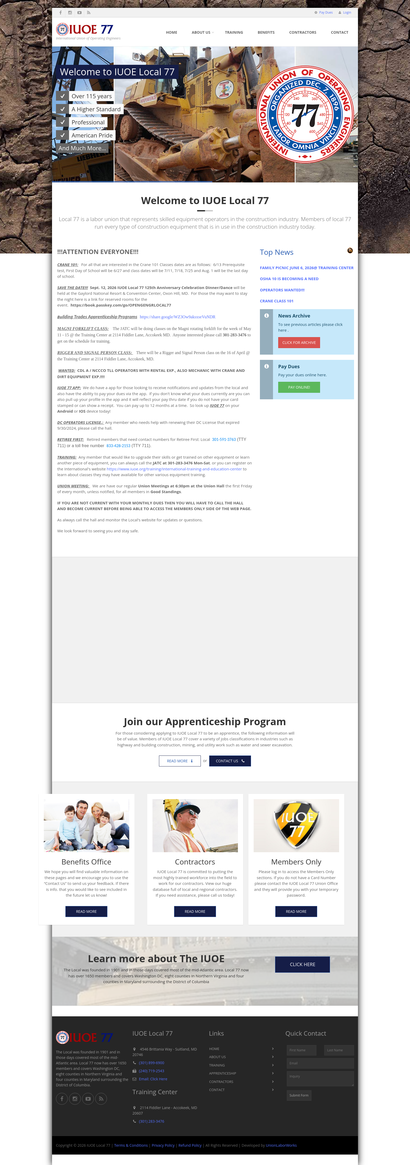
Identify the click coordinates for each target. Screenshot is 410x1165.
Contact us (230, 760)
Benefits (266, 32)
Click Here (302, 964)
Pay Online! (299, 387)
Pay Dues (325, 12)
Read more (180, 760)
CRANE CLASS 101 (277, 300)
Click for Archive (299, 342)
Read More (123, 911)
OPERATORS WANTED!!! (282, 289)
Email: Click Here (153, 1078)
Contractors (302, 32)
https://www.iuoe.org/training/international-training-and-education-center (174, 468)
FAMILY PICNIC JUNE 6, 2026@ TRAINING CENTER (307, 267)
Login (346, 12)
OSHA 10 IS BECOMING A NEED (289, 278)
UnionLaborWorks (281, 1145)
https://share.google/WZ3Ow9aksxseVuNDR (177, 317)
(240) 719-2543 (151, 1070)
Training (234, 32)
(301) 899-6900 (151, 1062)
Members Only (225, 862)
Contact (339, 32)
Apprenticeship (222, 1073)
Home (171, 32)
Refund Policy (190, 1145)
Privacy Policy (163, 1145)
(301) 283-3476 (151, 1121)
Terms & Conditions (131, 1145)
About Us (201, 32)
